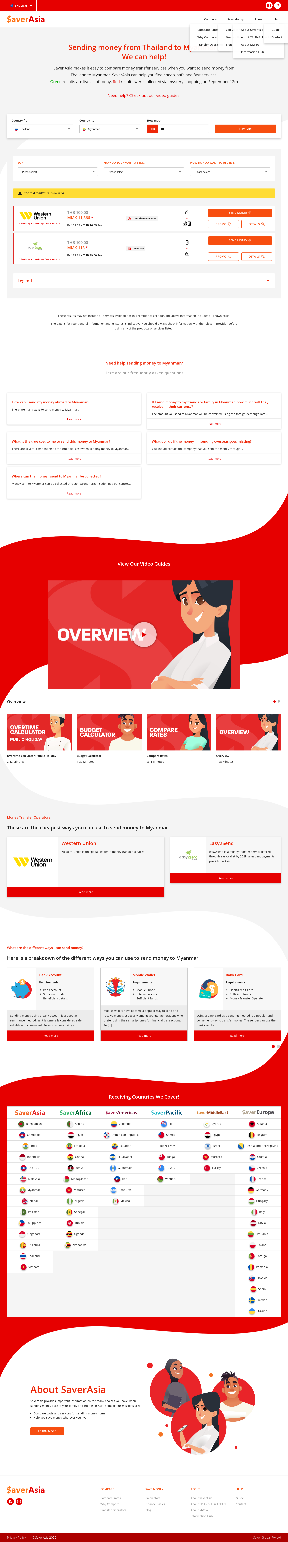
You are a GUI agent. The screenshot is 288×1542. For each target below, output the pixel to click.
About (259, 19)
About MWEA (199, 1510)
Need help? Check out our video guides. (144, 95)
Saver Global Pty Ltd (267, 1537)
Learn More (47, 1431)
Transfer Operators (113, 1510)
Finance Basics (155, 1504)
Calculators (152, 1498)
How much (154, 120)
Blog (148, 1510)
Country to (86, 120)
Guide (240, 1498)
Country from (21, 120)
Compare (210, 19)
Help (277, 19)
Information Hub (202, 1516)
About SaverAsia (201, 1498)
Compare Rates (110, 1498)
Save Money (235, 19)
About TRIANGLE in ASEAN (208, 1504)
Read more (74, 419)
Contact (241, 1504)
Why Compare (109, 1504)
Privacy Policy (16, 1537)
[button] (273, 1046)
